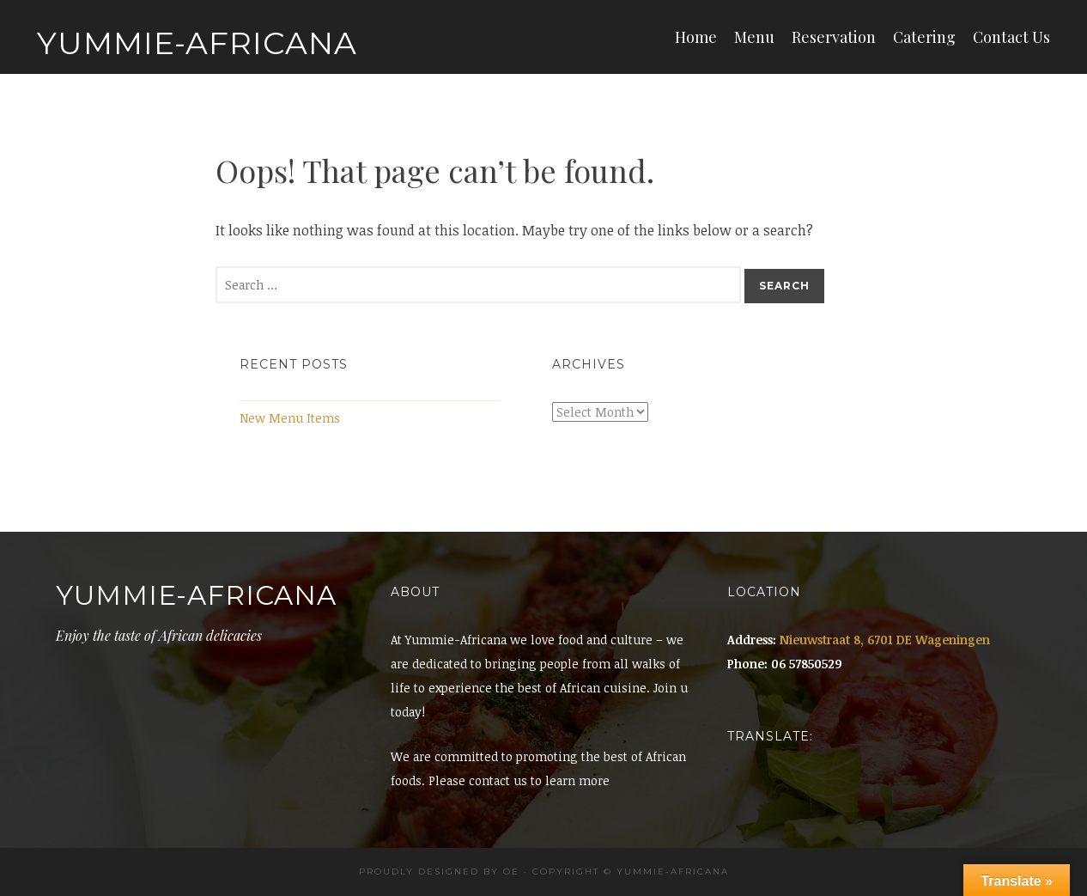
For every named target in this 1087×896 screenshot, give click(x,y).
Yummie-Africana (197, 43)
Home (696, 37)
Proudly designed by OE (439, 871)
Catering (924, 37)
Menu (754, 37)
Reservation (834, 37)
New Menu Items (290, 418)
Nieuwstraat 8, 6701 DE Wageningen (885, 639)
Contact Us (1011, 37)
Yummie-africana (672, 871)
